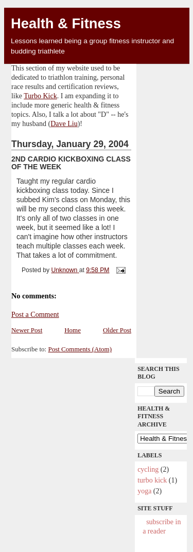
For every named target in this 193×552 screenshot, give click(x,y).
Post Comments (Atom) (80, 349)
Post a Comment (35, 314)
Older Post (117, 330)
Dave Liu (63, 124)
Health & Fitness (66, 23)
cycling (148, 469)
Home (72, 330)
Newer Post (26, 330)
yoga (144, 491)
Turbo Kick (40, 96)
